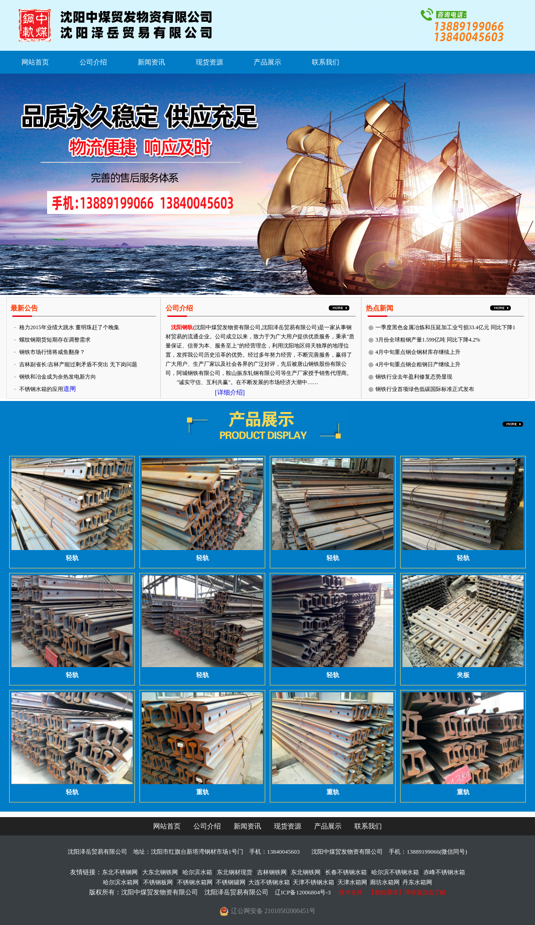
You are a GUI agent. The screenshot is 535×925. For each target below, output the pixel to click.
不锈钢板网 (158, 882)
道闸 (69, 388)
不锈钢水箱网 (195, 882)
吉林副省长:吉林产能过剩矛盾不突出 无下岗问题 (78, 364)
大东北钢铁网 (160, 872)
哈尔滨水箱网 (121, 882)
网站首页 (35, 62)
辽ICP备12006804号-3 (303, 892)
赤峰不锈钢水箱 (444, 872)
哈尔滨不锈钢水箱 (395, 872)
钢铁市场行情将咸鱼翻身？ (52, 352)
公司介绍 (93, 62)
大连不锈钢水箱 (269, 882)
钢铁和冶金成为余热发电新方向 (57, 377)
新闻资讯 (151, 62)
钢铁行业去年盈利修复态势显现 (413, 377)
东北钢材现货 (234, 872)
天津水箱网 (352, 882)
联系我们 (325, 62)
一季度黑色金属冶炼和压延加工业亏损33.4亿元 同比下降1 (445, 327)
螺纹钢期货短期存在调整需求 (55, 340)
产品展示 (267, 62)
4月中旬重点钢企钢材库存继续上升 (417, 352)
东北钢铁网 (306, 872)
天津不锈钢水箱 (313, 882)
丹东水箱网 (417, 882)
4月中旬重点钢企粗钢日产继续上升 (417, 364)
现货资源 (209, 62)
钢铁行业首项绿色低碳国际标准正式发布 (424, 389)
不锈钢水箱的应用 (41, 389)
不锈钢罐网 (231, 882)
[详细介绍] (230, 392)
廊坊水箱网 (385, 882)
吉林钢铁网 (272, 872)
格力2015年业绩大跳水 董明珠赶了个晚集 (69, 327)
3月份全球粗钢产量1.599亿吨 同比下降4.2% (427, 340)
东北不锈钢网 (120, 872)
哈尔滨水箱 (197, 872)
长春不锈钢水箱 (346, 872)
